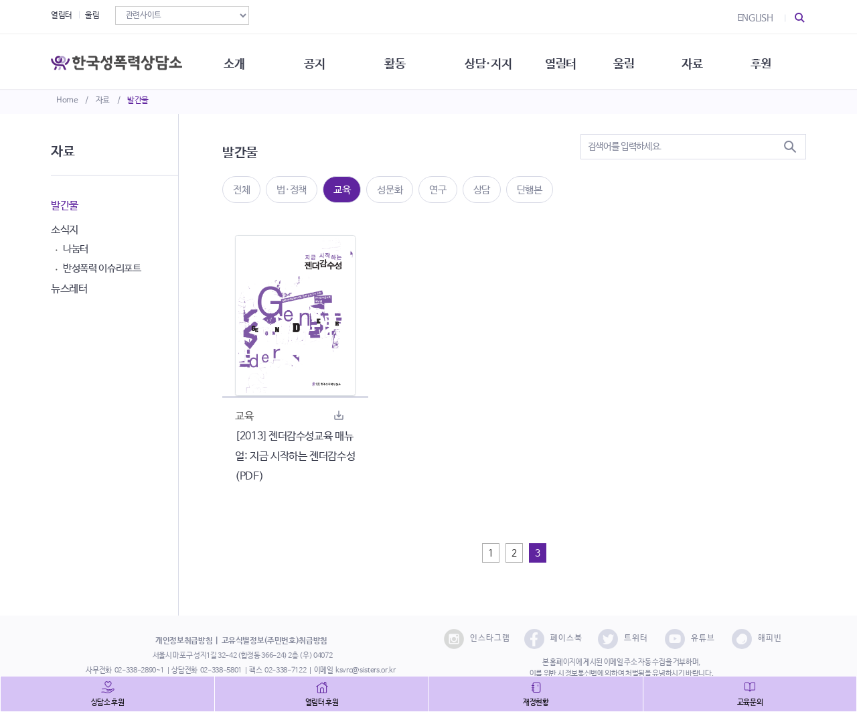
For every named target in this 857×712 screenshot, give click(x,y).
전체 (241, 190)
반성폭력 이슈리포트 (102, 268)
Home (67, 100)
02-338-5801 (221, 670)
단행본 (529, 190)
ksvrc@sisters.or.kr (365, 670)
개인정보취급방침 (183, 641)
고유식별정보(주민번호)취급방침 (274, 641)
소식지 (64, 230)
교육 (341, 190)
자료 (103, 100)
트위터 (623, 639)
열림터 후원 (322, 703)
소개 (238, 60)
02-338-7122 (285, 670)
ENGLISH (755, 18)
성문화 (389, 190)
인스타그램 (477, 639)
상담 (481, 190)
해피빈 (757, 639)
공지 (319, 60)
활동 (401, 60)
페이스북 (553, 639)
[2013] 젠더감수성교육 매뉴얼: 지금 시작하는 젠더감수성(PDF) (295, 456)
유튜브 (690, 639)
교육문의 (750, 703)
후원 (773, 60)
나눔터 (75, 249)
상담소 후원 (108, 703)
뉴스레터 (69, 289)
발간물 (138, 100)
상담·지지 (496, 60)
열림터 (61, 15)
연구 (437, 190)
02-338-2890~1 (139, 670)
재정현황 (536, 703)
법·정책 (292, 190)
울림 (92, 15)
